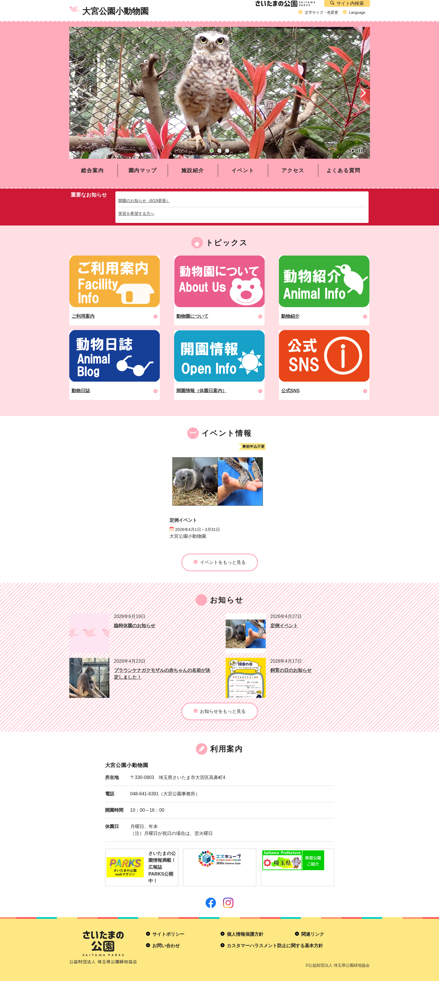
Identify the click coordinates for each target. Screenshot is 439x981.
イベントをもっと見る (223, 562)
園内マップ (143, 170)
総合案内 (92, 170)
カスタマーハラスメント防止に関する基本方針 (275, 945)
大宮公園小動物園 (115, 11)
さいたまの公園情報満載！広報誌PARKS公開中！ (141, 867)
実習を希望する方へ (136, 213)
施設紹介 (192, 170)
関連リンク (312, 934)
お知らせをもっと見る (223, 711)
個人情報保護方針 (245, 934)
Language (357, 12)
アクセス (292, 170)
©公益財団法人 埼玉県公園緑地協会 (338, 965)
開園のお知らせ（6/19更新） (144, 200)
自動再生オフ (360, 151)
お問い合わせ (166, 945)
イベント (242, 170)
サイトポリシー (168, 934)
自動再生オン (353, 151)
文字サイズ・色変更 (321, 12)
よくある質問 (343, 170)
